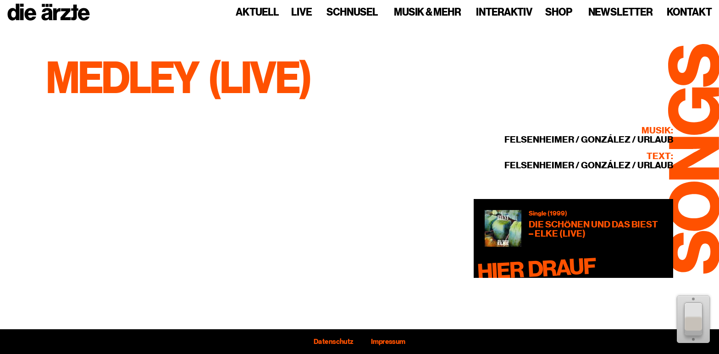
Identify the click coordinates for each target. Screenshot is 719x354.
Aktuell (257, 12)
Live (301, 12)
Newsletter (620, 12)
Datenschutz (333, 341)
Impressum (388, 341)
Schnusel (352, 12)
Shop (558, 12)
